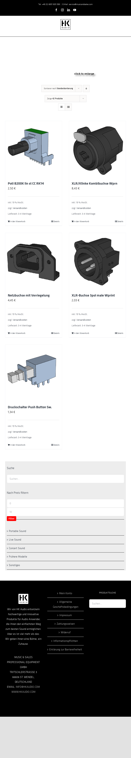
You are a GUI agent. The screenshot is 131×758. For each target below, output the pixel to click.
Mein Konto (65, 593)
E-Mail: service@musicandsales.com (77, 4)
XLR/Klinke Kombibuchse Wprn (94, 183)
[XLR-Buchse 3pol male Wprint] (97, 261)
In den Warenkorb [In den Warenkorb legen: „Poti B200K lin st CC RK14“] (17, 221)
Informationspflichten (65, 641)
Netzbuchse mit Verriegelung (29, 295)
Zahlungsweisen (66, 624)
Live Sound (15, 539)
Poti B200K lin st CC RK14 (26, 183)
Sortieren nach (58, 88)
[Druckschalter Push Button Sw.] (33, 373)
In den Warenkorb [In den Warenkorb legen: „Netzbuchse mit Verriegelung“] (17, 333)
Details (56, 221)
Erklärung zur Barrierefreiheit (65, 649)
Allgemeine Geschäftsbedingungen (65, 604)
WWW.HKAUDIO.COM (23, 692)
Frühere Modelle (18, 556)
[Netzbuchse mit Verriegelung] (33, 261)
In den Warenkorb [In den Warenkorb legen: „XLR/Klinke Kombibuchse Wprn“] (81, 221)
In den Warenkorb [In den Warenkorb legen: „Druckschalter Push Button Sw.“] (17, 445)
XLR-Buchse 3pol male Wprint (93, 295)
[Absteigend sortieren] (86, 88)
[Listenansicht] (68, 107)
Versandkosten (20, 208)
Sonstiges (14, 565)
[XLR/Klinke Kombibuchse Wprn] (97, 149)
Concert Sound (17, 548)
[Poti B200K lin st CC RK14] (33, 149)
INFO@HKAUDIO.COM (28, 687)
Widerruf (66, 632)
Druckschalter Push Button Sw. (30, 407)
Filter (11, 518)
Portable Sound (17, 531)
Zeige (55, 98)
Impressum (65, 615)
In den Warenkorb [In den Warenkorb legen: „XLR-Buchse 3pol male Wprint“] (81, 333)
